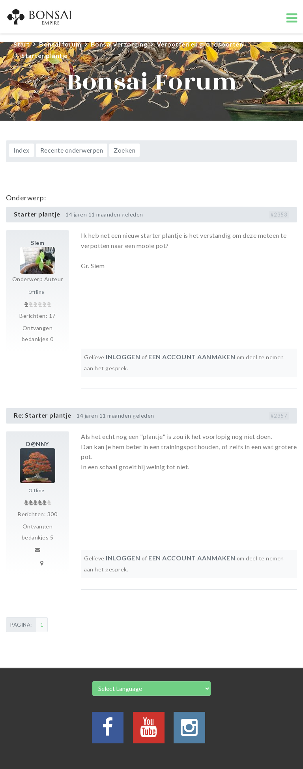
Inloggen (123, 356)
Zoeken (124, 150)
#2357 (279, 415)
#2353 (279, 214)
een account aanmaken (191, 356)
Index (21, 150)
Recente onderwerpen (71, 150)
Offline (36, 292)
